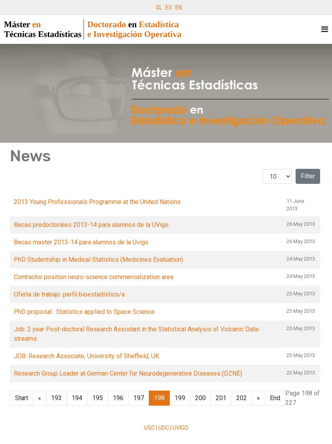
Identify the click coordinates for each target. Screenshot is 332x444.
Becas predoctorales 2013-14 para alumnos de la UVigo (91, 225)
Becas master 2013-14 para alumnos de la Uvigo (81, 242)
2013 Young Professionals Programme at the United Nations (97, 202)
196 (118, 398)
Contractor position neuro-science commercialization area (93, 277)
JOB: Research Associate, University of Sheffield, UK (86, 356)
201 (221, 398)
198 (159, 398)
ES (168, 7)
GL (159, 7)
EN (178, 7)
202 (241, 398)
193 (56, 398)
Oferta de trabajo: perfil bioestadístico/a (69, 294)
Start (21, 398)
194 (77, 398)
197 (138, 398)
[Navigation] (324, 29)
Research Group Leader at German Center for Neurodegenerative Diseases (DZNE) (128, 373)
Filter (308, 176)
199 (180, 398)
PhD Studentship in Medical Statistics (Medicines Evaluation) (98, 259)
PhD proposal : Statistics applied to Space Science (84, 312)
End (275, 398)
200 (200, 398)
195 (97, 398)
